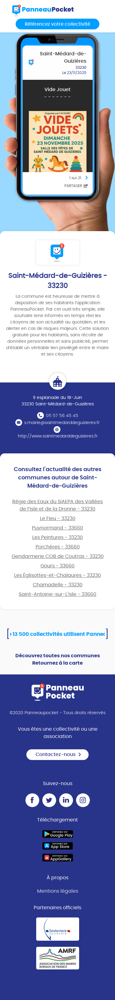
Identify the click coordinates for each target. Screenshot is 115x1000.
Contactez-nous (59, 754)
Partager (76, 186)
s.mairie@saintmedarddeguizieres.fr (62, 423)
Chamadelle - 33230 (57, 584)
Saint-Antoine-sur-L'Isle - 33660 (57, 594)
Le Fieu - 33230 (57, 518)
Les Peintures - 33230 (57, 537)
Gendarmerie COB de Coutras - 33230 (58, 556)
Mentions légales (57, 891)
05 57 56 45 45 (62, 416)
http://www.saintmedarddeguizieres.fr (58, 436)
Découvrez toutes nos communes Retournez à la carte (57, 659)
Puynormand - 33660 (57, 528)
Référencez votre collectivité (57, 24)
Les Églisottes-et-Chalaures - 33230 (57, 575)
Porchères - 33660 (58, 546)
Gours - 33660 (57, 565)
